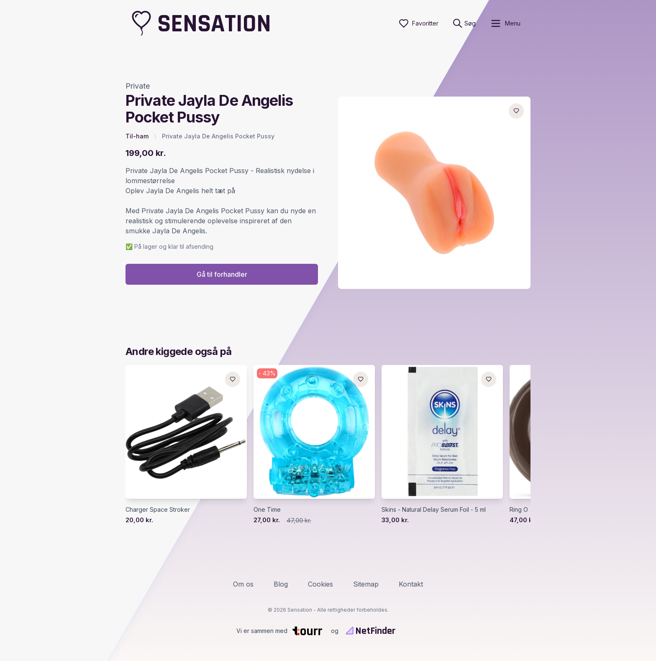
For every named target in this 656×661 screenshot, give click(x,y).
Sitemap (366, 584)
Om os (243, 584)
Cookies (320, 584)
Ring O (519, 509)
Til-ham (137, 136)
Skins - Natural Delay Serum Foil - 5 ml (434, 509)
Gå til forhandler (222, 275)
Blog (281, 584)
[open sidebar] (505, 23)
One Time (267, 509)
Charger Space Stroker (158, 509)
